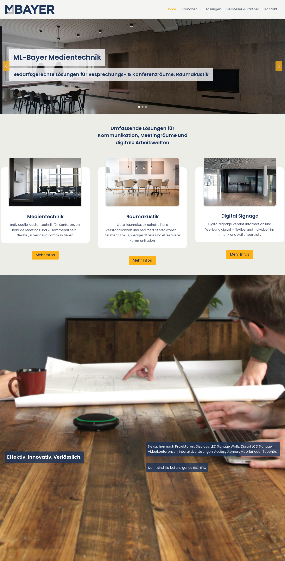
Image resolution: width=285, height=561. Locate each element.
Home (171, 9)
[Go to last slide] (6, 66)
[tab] (139, 107)
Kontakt (270, 9)
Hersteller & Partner (242, 9)
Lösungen (213, 9)
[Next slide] (279, 66)
